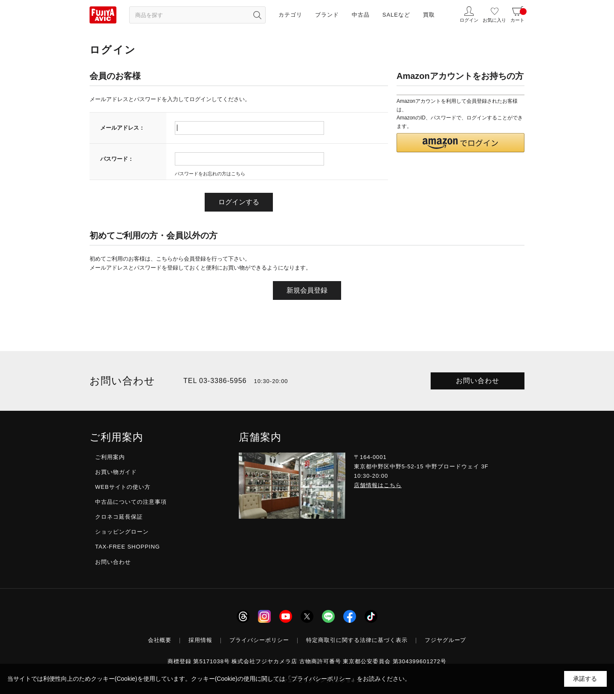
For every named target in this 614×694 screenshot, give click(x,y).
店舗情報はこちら (378, 485)
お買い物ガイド (116, 472)
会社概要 (160, 640)
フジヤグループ (445, 640)
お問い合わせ (477, 380)
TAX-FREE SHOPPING (127, 546)
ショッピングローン (122, 531)
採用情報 (200, 640)
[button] (460, 142)
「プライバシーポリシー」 (321, 678)
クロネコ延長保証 (119, 517)
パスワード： (116, 159)
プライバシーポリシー (259, 640)
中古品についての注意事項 (131, 502)
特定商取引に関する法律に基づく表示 (357, 640)
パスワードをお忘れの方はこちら (210, 173)
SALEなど (396, 15)
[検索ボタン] (257, 14)
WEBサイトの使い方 (123, 487)
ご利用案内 (110, 457)
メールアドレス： (122, 128)
